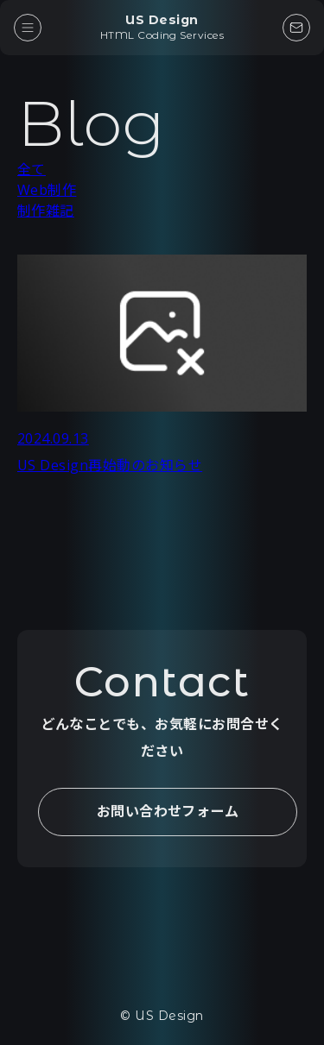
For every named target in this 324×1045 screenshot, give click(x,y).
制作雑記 (45, 210)
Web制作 (46, 189)
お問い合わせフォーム (168, 811)
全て (31, 169)
